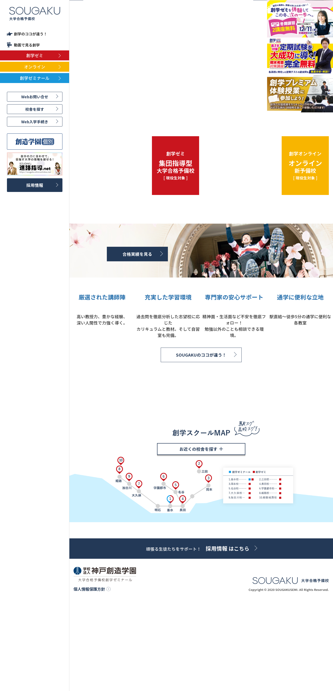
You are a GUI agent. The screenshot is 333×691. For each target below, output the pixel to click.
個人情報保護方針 (89, 676)
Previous (76, 105)
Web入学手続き (34, 121)
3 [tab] (158, 106)
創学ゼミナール (34, 78)
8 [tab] (191, 106)
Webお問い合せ (34, 96)
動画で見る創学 (27, 45)
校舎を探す (34, 109)
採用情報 (34, 185)
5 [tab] (171, 106)
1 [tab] (145, 106)
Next (260, 105)
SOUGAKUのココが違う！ (201, 408)
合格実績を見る (137, 254)
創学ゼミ (34, 55)
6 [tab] (178, 106)
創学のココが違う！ (30, 34)
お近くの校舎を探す (201, 536)
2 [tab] (152, 106)
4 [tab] (165, 106)
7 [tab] (184, 106)
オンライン (34, 67)
